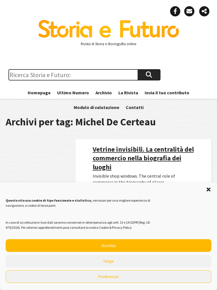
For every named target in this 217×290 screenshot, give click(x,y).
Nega (108, 261)
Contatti (135, 107)
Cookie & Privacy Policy (115, 227)
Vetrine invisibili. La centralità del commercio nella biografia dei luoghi (143, 158)
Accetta (108, 245)
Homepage (39, 92)
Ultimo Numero (73, 92)
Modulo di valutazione (96, 107)
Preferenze (108, 276)
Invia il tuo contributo (167, 92)
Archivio (104, 92)
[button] (208, 189)
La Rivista (128, 92)
